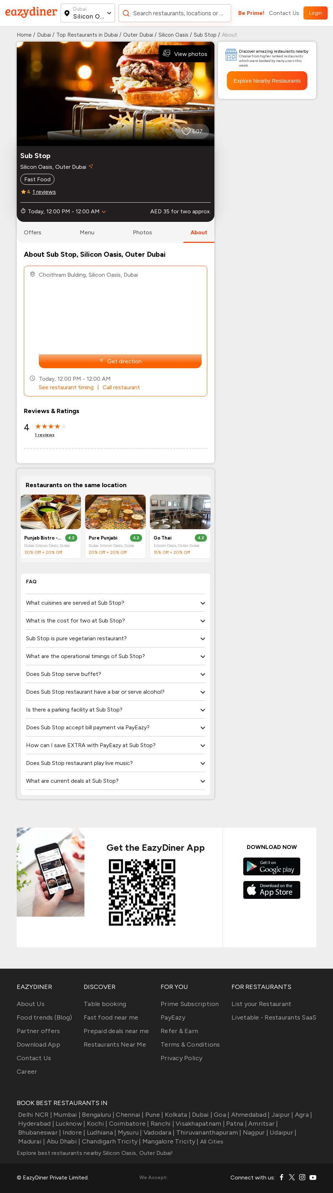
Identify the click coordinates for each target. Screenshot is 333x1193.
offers (32, 232)
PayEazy (173, 1017)
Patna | (236, 1123)
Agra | (302, 1115)
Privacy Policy (182, 1058)
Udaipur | (282, 1132)
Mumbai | (66, 1115)
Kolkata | (177, 1115)
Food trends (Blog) (44, 1017)
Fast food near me (111, 1017)
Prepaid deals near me (116, 1031)
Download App (38, 1044)
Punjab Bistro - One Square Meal (43, 538)
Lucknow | (69, 1123)
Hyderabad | (35, 1123)
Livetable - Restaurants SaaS (273, 1017)
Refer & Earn (179, 1031)
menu (87, 232)
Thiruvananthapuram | (208, 1132)
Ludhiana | (100, 1132)
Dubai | (201, 1115)
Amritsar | (262, 1123)
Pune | (153, 1115)
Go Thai (163, 538)
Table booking (105, 1004)
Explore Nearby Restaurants (267, 81)
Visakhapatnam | (199, 1123)
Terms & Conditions (190, 1044)
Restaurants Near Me (115, 1044)
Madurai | (31, 1141)
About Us (31, 1004)
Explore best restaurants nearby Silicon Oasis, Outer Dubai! (95, 1153)
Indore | (73, 1132)
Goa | (221, 1115)
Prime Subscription (190, 1004)
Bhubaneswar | (39, 1132)
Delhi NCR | (34, 1115)
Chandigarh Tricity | (110, 1141)
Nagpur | (254, 1132)
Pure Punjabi (103, 538)
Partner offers (38, 1031)
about (199, 232)
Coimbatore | (128, 1123)
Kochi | (96, 1123)
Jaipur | (281, 1115)
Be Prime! (251, 13)
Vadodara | (158, 1132)
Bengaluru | (97, 1115)
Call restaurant (121, 387)
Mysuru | (129, 1132)
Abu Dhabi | (62, 1141)
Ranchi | (161, 1123)
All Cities (211, 1141)
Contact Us (284, 13)
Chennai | (129, 1115)
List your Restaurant (261, 1004)
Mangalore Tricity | (170, 1141)
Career (27, 1071)
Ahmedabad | (249, 1115)
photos (142, 232)
